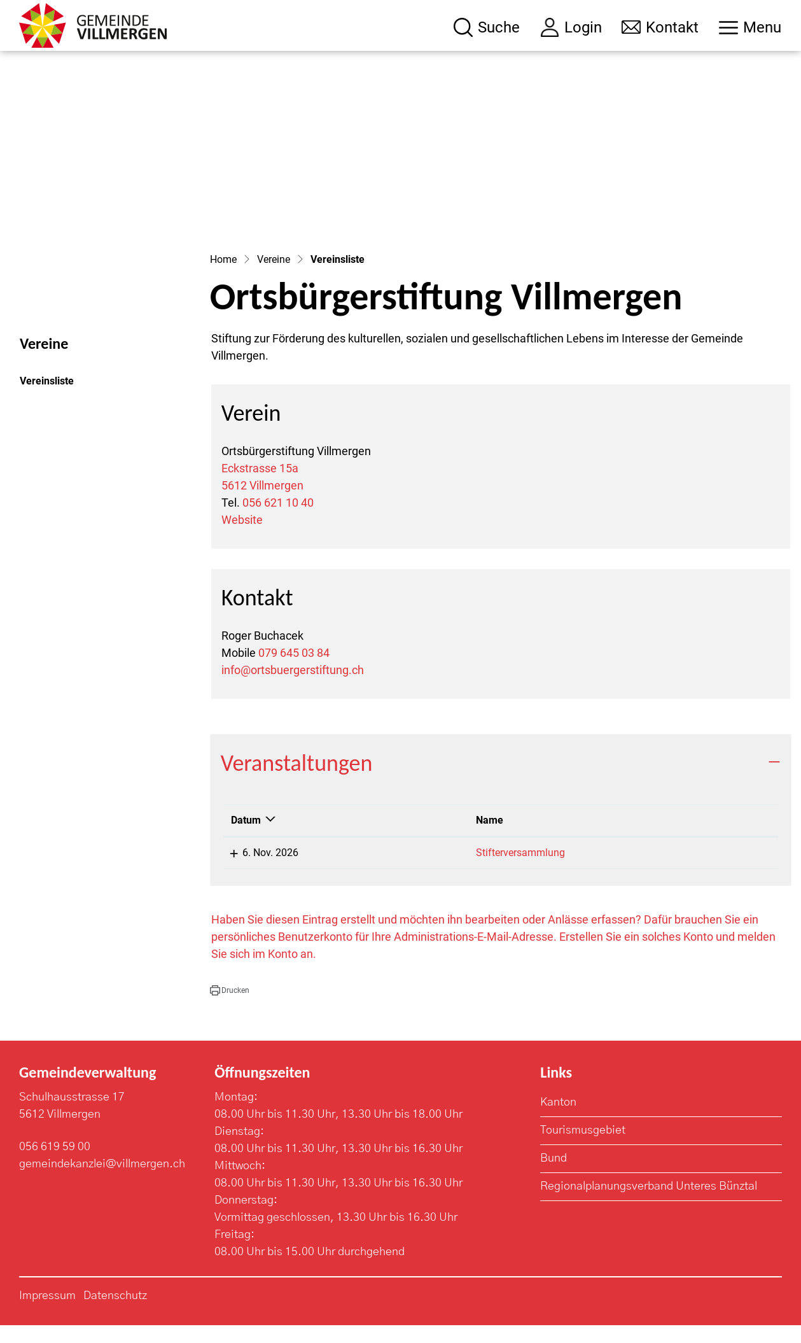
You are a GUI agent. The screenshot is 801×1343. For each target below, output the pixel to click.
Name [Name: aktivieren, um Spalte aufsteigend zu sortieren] (412, 837)
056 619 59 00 (54, 1165)
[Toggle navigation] (750, 27)
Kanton (558, 1120)
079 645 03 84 (294, 670)
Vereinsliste (54, 402)
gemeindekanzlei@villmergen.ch (102, 1182)
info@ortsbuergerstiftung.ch (292, 687)
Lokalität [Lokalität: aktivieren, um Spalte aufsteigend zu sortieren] (664, 837)
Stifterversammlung (443, 870)
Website (242, 537)
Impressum (47, 1313)
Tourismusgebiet (582, 1148)
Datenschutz (115, 1313)
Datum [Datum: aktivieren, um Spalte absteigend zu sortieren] (246, 837)
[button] (229, 1007)
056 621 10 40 (278, 520)
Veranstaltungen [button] (297, 781)
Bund (553, 1176)
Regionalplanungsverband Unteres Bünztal (648, 1204)
